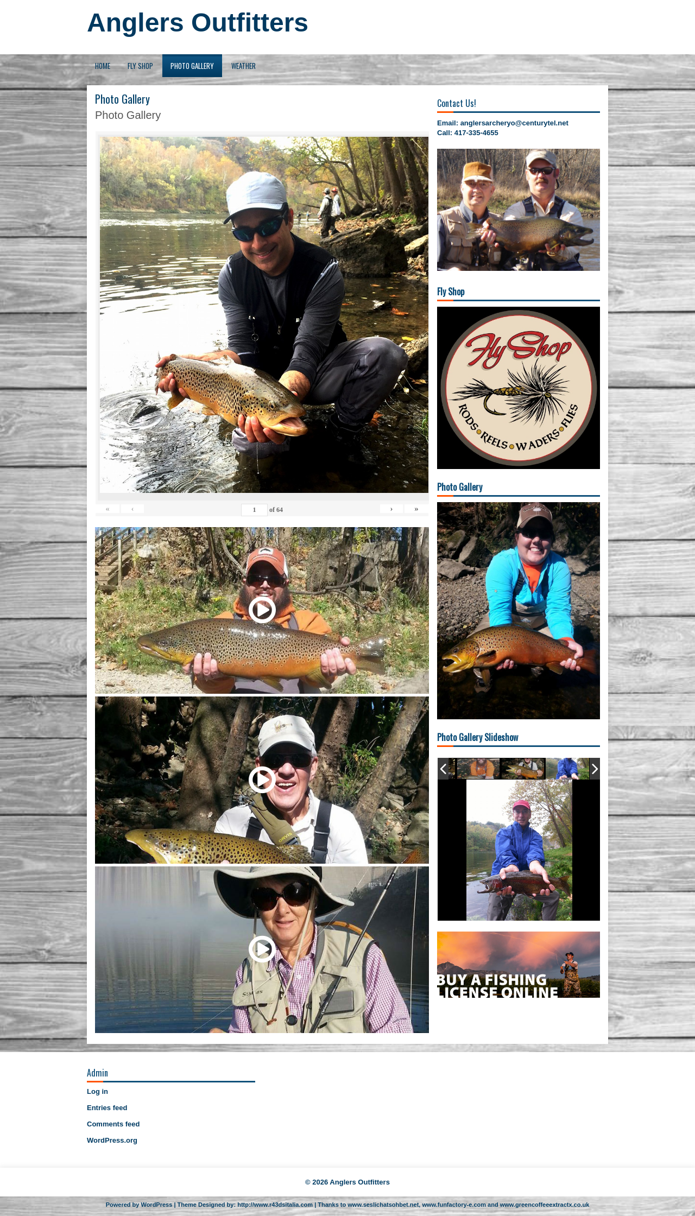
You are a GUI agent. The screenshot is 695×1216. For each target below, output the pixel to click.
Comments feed (113, 1124)
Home (102, 65)
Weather (243, 65)
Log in (97, 1091)
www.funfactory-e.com (454, 1204)
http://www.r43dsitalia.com (275, 1204)
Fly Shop (140, 65)
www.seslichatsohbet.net (383, 1204)
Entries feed (107, 1108)
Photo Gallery (192, 65)
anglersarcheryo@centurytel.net (514, 123)
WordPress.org (112, 1140)
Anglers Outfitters (197, 22)
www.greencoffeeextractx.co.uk (545, 1204)
